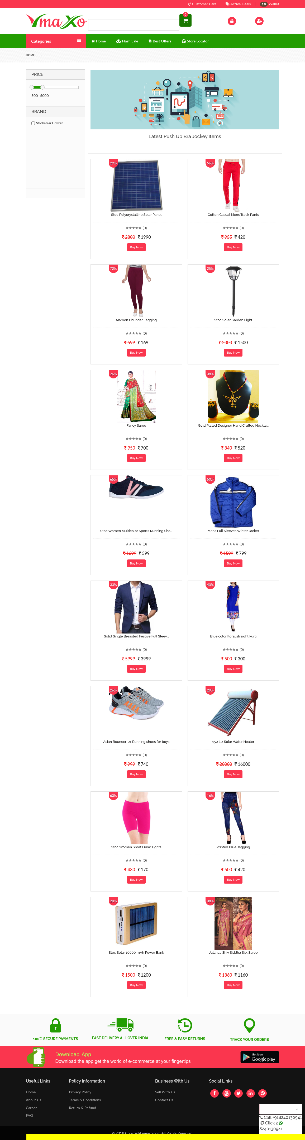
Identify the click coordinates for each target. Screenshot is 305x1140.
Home (31, 1092)
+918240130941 (287, 1117)
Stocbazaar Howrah (47, 123)
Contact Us (164, 1100)
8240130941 (271, 1128)
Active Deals (238, 4)
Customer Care (202, 4)
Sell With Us (165, 1092)
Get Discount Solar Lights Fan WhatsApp (59, 1137)
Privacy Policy (80, 1092)
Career (31, 1107)
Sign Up (266, 20)
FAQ (29, 1115)
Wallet (269, 4)
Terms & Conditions (85, 1100)
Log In (237, 20)
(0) (145, 228)
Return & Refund (82, 1107)
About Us (33, 1100)
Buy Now (136, 247)
